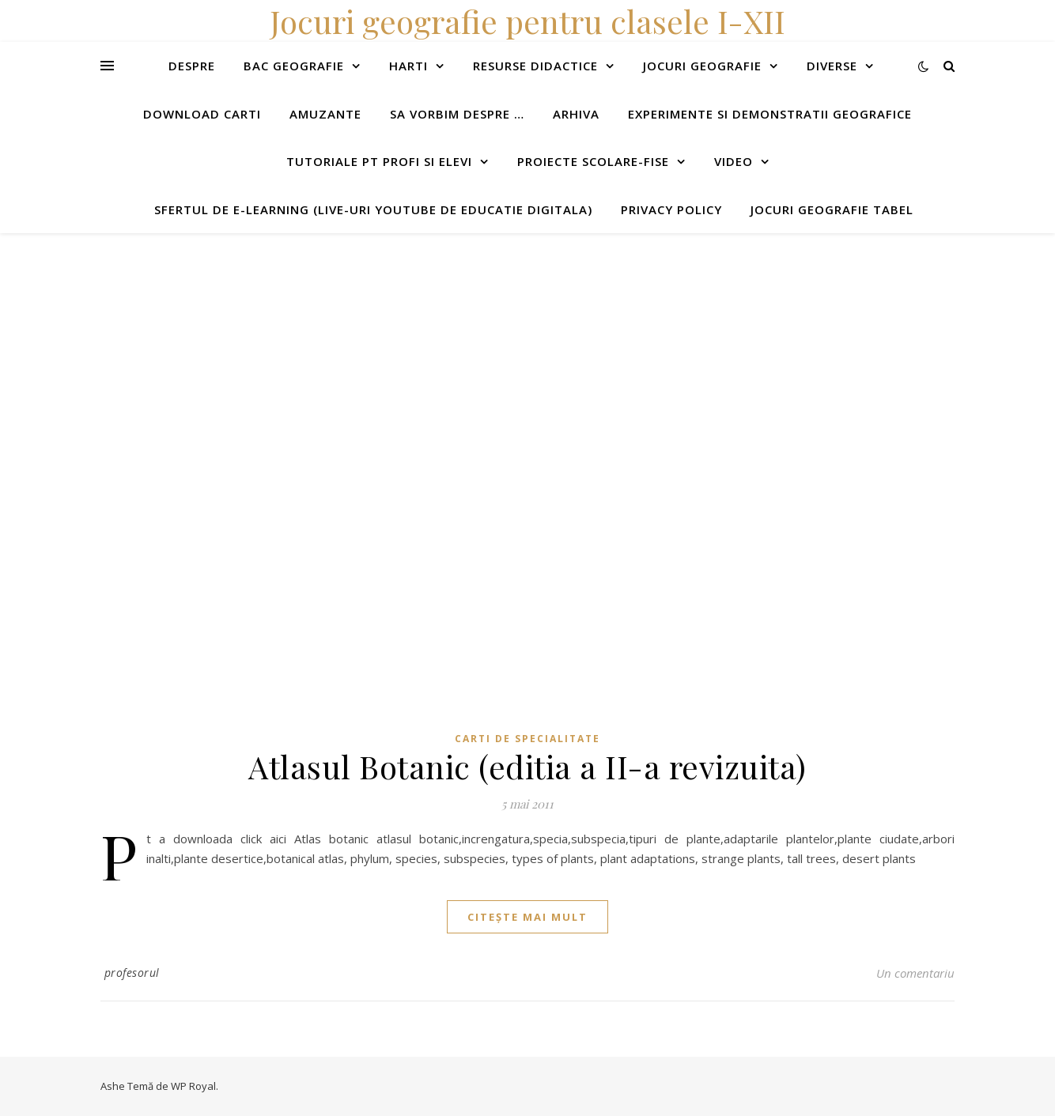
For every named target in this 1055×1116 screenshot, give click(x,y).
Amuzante (325, 114)
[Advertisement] (474, 343)
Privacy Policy (671, 209)
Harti (408, 66)
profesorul (132, 972)
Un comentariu (915, 973)
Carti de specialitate (527, 738)
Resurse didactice (535, 66)
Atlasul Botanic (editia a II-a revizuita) (527, 766)
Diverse (832, 66)
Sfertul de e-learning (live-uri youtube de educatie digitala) (373, 209)
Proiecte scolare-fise (593, 161)
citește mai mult (527, 917)
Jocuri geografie (702, 66)
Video (733, 161)
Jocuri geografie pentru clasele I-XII (527, 21)
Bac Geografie (294, 66)
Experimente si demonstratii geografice (770, 114)
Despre (191, 66)
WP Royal (193, 1086)
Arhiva (576, 114)
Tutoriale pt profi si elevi (379, 161)
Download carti (202, 114)
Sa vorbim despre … (457, 114)
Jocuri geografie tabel (832, 209)
